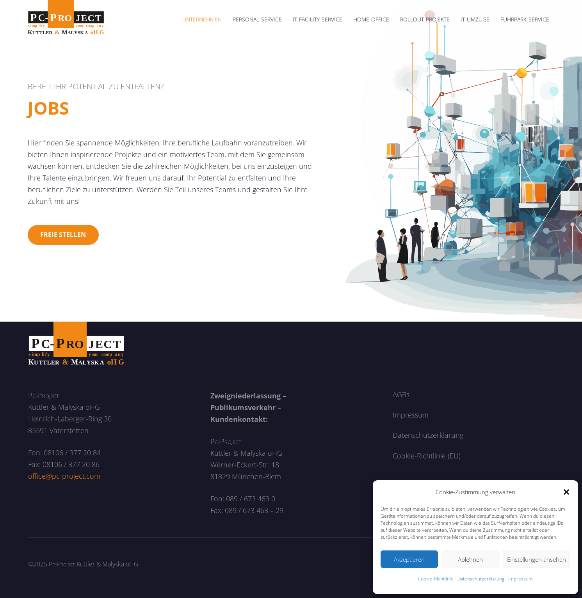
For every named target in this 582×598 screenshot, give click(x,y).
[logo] (66, 19)
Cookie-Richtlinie (436, 578)
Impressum (520, 578)
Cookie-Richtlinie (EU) (427, 455)
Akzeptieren (409, 559)
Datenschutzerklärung (480, 578)
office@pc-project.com (64, 476)
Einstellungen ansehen (536, 559)
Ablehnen (470, 559)
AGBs (401, 394)
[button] (566, 492)
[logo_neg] (76, 344)
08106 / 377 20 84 (72, 452)
